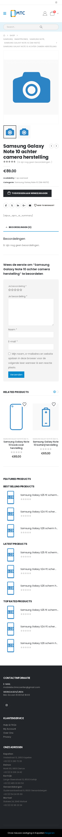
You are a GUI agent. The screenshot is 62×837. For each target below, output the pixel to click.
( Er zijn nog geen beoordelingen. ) (34, 162)
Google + (24, 205)
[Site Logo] (17, 13)
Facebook (6, 205)
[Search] (41, 27)
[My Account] (45, 13)
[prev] (51, 146)
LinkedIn (18, 205)
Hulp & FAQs (9, 724)
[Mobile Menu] (5, 13)
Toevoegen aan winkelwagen (29, 193)
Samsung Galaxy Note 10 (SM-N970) (32, 182)
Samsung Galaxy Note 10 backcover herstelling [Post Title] (16, 445)
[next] (56, 146)
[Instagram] (56, 2)
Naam (12, 329)
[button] (54, 391)
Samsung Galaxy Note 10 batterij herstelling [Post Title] (46, 443)
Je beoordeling (17, 286)
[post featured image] (10, 498)
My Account (9, 728)
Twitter (12, 205)
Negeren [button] (50, 833)
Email (30, 205)
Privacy (7, 736)
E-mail (13, 341)
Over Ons (8, 732)
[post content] (16, 416)
